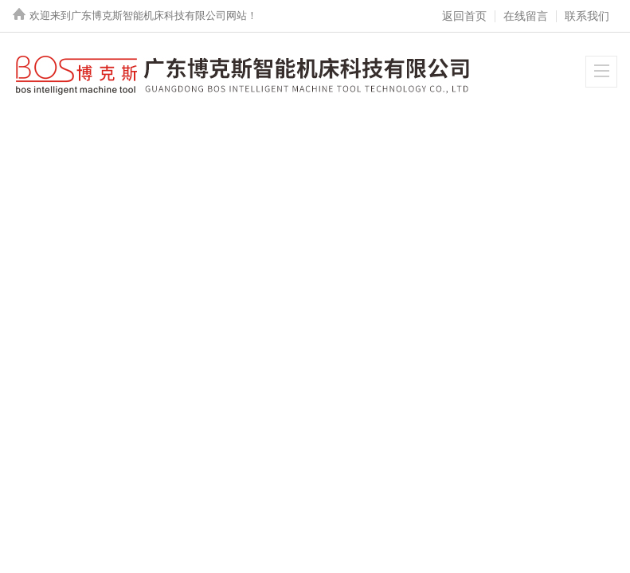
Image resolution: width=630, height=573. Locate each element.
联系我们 (587, 16)
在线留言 (525, 16)
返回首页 (464, 16)
